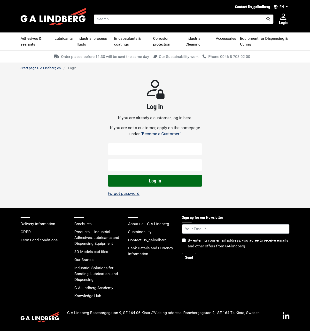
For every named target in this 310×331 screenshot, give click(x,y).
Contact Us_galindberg (252, 7)
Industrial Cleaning (194, 41)
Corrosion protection (161, 41)
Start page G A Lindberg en (41, 68)
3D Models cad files (91, 251)
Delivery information (38, 223)
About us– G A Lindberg (148, 223)
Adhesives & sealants (31, 41)
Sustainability (140, 231)
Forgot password (124, 193)
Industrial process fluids (92, 41)
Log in (155, 181)
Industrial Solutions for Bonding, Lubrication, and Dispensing (96, 274)
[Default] (235, 229)
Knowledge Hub (87, 295)
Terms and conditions (39, 240)
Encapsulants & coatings (127, 41)
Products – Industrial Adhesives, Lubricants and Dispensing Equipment (96, 237)
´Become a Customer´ (161, 133)
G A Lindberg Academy (93, 287)
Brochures (83, 223)
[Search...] (179, 19)
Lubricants (63, 38)
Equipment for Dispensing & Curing (264, 41)
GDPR (26, 231)
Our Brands (83, 259)
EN (279, 7)
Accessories (226, 38)
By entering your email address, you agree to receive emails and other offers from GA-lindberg (238, 243)
